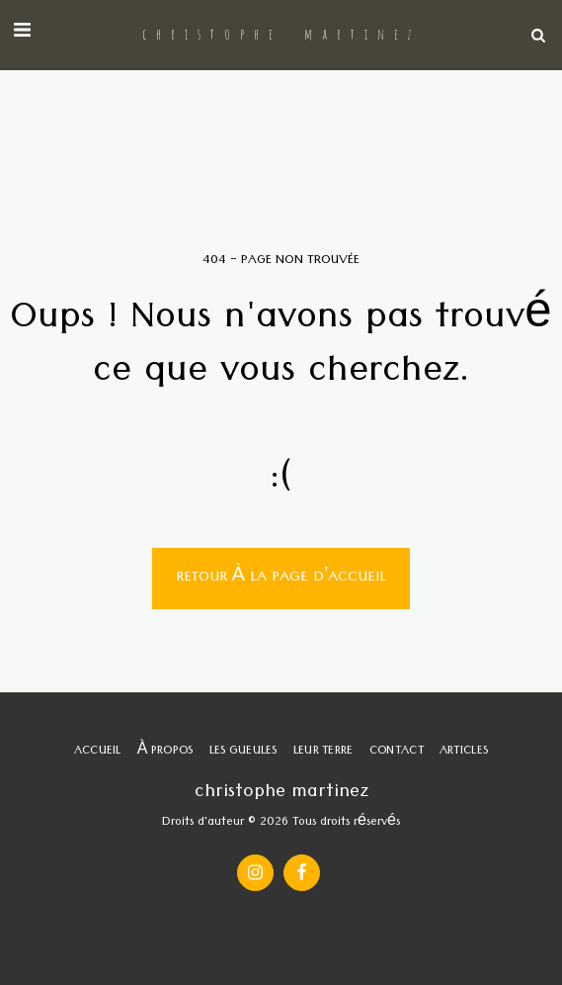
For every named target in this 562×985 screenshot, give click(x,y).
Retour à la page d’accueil (281, 578)
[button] (22, 34)
